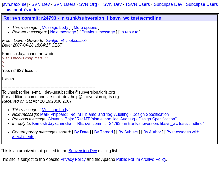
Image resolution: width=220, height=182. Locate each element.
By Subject (128, 132)
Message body (55, 27)
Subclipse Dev (168, 4)
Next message (63, 32)
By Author (152, 132)
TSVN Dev (111, 4)
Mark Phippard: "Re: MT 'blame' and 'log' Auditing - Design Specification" (105, 114)
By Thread (103, 132)
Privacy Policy (73, 159)
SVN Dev (40, 4)
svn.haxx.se (15, 4)
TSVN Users (137, 4)
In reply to (129, 32)
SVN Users (64, 4)
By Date (81, 132)
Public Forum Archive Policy (141, 159)
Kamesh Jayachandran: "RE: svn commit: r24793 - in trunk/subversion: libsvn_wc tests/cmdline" (118, 123)
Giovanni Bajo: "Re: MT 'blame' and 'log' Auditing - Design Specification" (112, 119)
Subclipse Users (202, 4)
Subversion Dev (83, 151)
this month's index (22, 9)
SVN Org (88, 4)
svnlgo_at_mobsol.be (66, 40)
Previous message (98, 32)
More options (85, 27)
